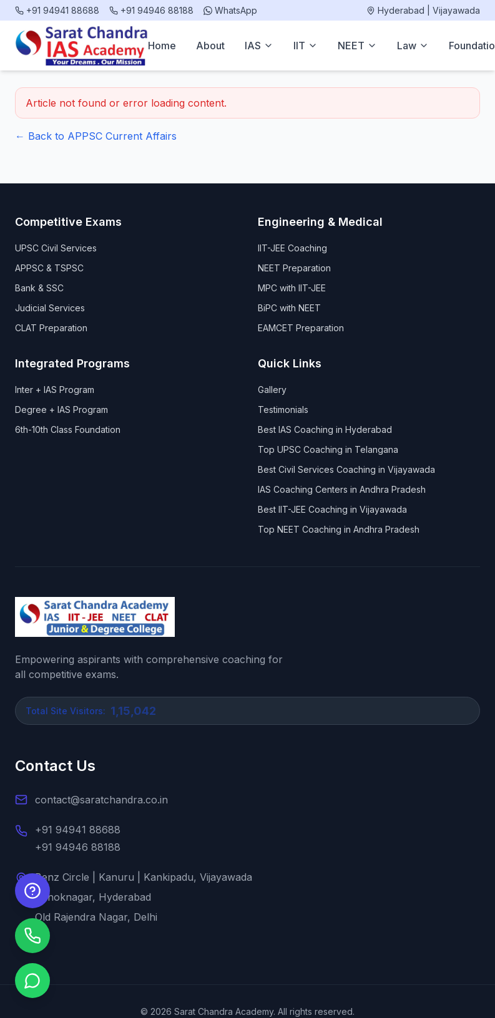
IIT (305, 45)
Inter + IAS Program (54, 389)
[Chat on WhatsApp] (32, 980)
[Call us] (32, 935)
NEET (357, 45)
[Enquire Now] (32, 890)
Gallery (272, 389)
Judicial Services (50, 308)
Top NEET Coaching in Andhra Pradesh (338, 529)
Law (413, 45)
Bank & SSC (39, 288)
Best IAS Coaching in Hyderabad (325, 429)
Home (162, 45)
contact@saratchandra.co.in (101, 799)
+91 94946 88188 (77, 847)
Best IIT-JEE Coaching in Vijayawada (332, 509)
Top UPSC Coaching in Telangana (328, 449)
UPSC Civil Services (56, 248)
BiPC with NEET (289, 308)
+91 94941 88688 (77, 829)
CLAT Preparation (51, 327)
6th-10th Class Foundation (67, 429)
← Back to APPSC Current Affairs (96, 136)
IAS (259, 45)
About (210, 45)
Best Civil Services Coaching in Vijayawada (346, 469)
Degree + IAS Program (61, 409)
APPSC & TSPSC (49, 268)
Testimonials (283, 409)
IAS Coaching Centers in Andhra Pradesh (342, 489)
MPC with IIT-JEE (292, 288)
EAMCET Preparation (301, 327)
